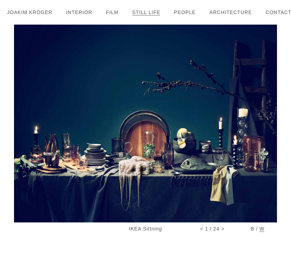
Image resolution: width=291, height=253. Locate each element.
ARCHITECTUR (230, 12)
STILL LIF (146, 12)
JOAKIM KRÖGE (29, 12)
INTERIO (79, 12)
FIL (112, 12)
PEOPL (184, 12)
